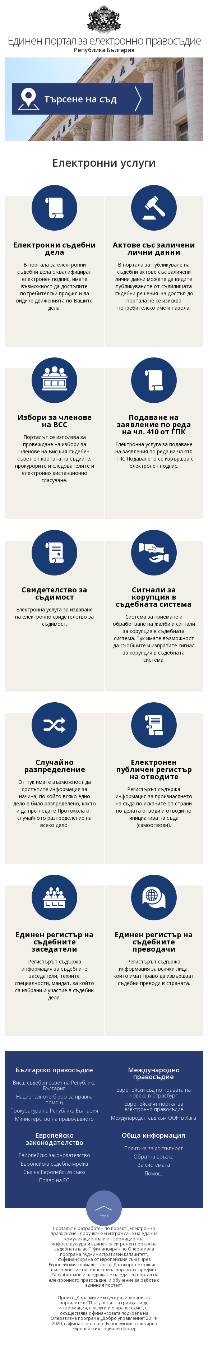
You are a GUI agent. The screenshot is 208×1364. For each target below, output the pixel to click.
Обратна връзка (154, 1167)
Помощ (153, 1184)
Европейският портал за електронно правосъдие (153, 1117)
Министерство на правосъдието (54, 1130)
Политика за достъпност (153, 1159)
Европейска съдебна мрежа (54, 1174)
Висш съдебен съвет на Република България (54, 1096)
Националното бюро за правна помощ (54, 1110)
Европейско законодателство (54, 1166)
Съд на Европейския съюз (54, 1182)
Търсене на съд (93, 109)
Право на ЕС (54, 1191)
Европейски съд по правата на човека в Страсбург (153, 1103)
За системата (154, 1175)
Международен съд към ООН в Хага (153, 1128)
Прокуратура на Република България (54, 1121)
